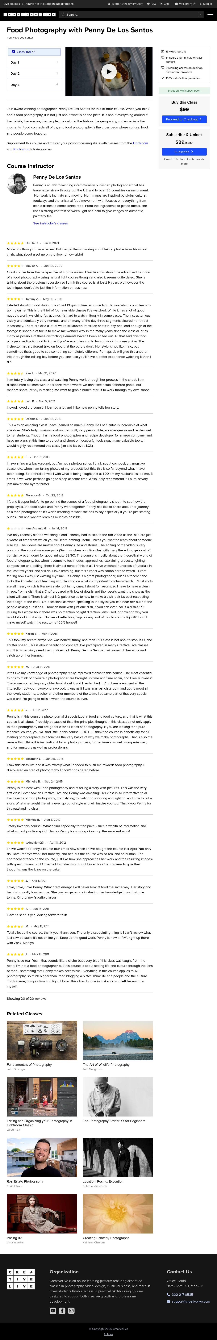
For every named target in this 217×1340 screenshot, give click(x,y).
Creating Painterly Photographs (106, 1237)
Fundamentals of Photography (29, 1064)
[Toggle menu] (210, 14)
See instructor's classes (50, 223)
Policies (108, 1334)
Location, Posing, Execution (103, 1181)
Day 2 (15, 73)
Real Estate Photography (25, 1181)
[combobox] (131, 14)
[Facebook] (62, 1310)
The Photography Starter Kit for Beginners (114, 1120)
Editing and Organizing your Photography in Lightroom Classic (39, 1122)
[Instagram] (71, 1310)
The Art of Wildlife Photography (106, 1064)
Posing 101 (14, 1237)
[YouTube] (53, 1310)
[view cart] (165, 3)
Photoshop (21, 149)
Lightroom (140, 143)
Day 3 (14, 84)
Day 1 (14, 62)
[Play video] (108, 71)
